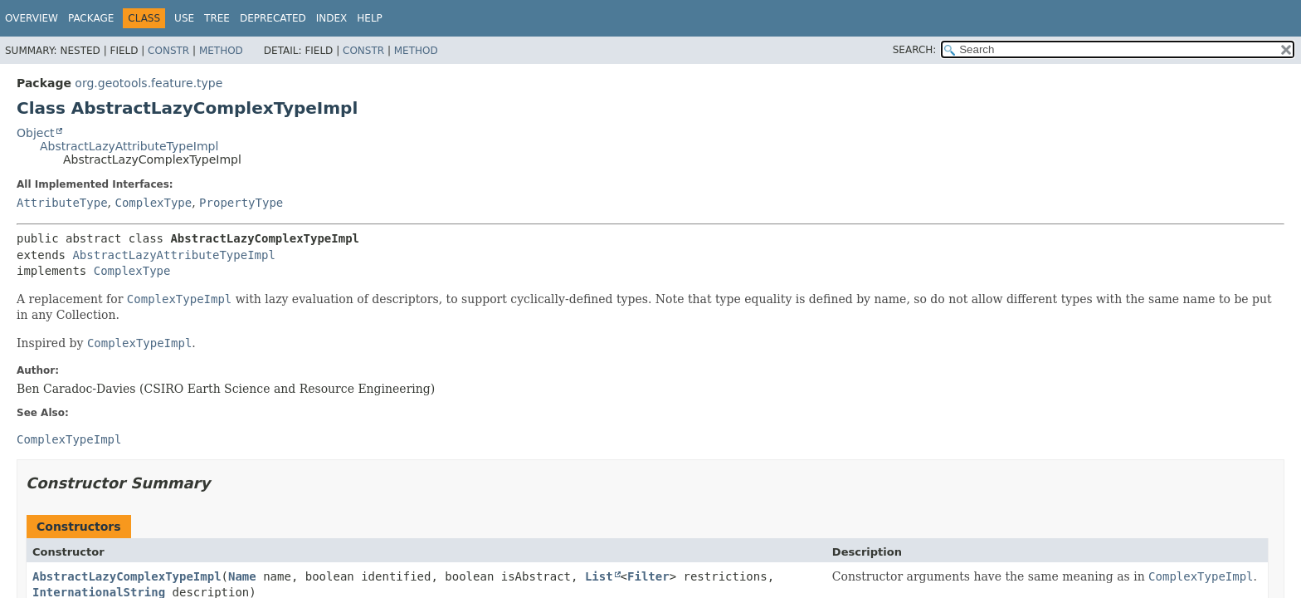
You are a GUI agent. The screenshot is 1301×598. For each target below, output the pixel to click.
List (599, 576)
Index (332, 18)
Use (184, 18)
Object (36, 133)
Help (370, 18)
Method (221, 50)
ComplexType (153, 202)
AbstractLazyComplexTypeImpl (127, 576)
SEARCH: (915, 50)
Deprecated (273, 18)
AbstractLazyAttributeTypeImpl (129, 146)
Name (242, 576)
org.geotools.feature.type (148, 83)
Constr (168, 50)
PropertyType (241, 202)
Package (91, 18)
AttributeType (62, 202)
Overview (31, 18)
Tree (217, 18)
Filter (648, 576)
